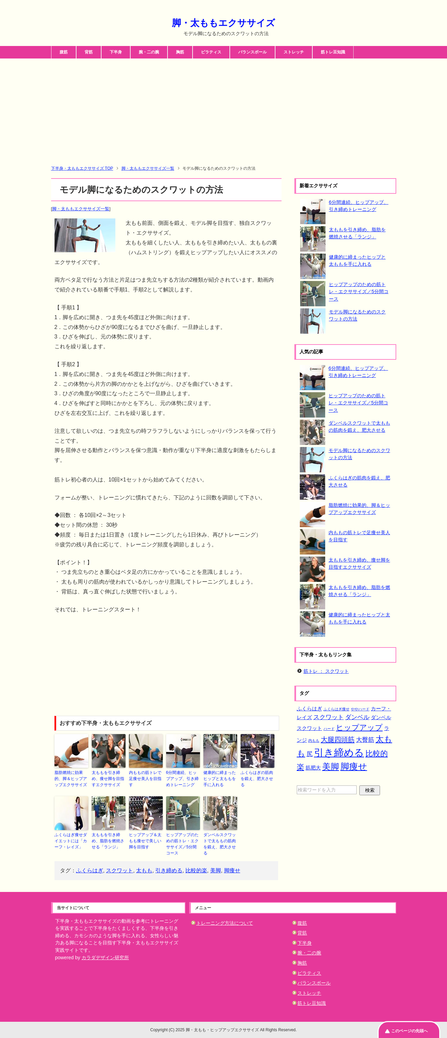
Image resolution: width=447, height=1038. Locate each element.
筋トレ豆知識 (333, 52)
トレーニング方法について (224, 923)
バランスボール (252, 52)
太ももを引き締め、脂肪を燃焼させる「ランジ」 (108, 840)
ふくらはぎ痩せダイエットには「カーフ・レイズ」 (70, 840)
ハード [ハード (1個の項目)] (329, 729)
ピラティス (211, 52)
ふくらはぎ (89, 870)
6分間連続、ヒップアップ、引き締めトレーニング (182, 778)
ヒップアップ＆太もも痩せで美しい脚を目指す (145, 840)
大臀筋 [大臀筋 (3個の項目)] (365, 739)
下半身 (116, 52)
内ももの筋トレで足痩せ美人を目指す (145, 778)
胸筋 (180, 52)
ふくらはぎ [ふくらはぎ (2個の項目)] (309, 708)
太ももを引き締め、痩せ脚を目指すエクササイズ (108, 778)
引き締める (168, 870)
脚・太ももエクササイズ (223, 23)
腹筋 (64, 52)
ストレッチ (294, 52)
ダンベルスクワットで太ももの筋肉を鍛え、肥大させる (219, 843)
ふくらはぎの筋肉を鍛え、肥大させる (257, 778)
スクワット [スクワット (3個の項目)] (328, 717)
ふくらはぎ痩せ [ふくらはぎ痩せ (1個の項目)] (336, 709)
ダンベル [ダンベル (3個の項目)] (357, 717)
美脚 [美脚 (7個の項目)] (330, 766)
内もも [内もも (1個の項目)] (313, 740)
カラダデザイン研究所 (105, 957)
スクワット (119, 870)
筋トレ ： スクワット (326, 671)
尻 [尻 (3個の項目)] (310, 754)
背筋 (89, 52)
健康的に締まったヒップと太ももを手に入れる (219, 778)
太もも (144, 870)
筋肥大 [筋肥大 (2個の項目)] (313, 768)
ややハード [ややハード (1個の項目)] (360, 709)
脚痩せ (232, 870)
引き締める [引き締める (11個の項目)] (339, 752)
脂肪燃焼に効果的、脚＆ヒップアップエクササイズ (70, 778)
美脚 (215, 870)
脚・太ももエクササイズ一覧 (80, 208)
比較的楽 (196, 870)
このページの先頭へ (409, 1031)
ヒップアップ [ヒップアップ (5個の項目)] (359, 727)
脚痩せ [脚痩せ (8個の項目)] (353, 766)
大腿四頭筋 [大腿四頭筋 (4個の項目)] (338, 739)
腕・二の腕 (149, 52)
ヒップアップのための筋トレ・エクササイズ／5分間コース (182, 843)
